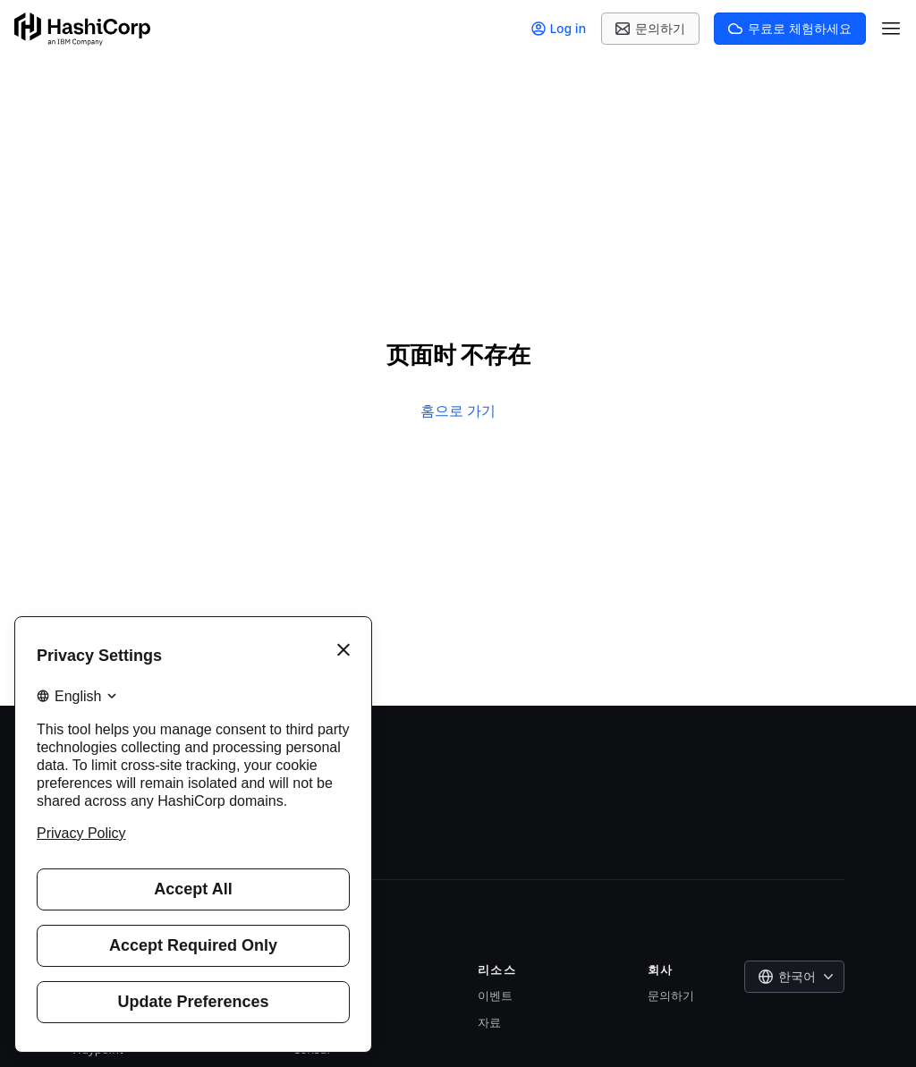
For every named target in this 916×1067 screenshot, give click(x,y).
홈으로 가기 (458, 410)
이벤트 (495, 995)
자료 (489, 1022)
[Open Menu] (891, 28)
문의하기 (671, 995)
